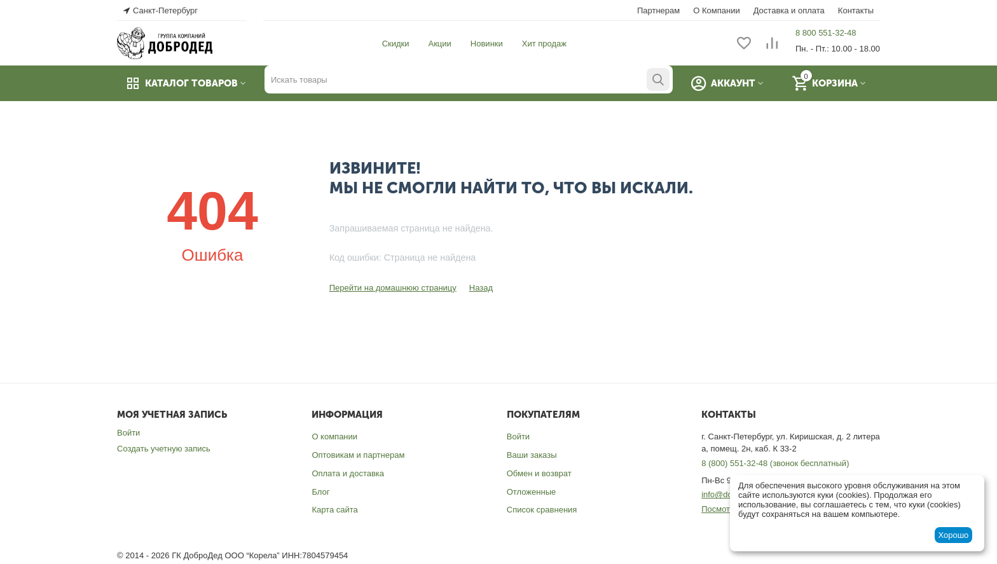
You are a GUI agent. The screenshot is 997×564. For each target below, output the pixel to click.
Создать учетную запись (163, 448)
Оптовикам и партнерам (358, 455)
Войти (128, 432)
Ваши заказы (532, 455)
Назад (481, 287)
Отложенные (531, 492)
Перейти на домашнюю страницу (393, 287)
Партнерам (658, 10)
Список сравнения (542, 509)
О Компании (716, 10)
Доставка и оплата (789, 10)
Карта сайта (334, 509)
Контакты (856, 10)
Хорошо (953, 535)
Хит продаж (544, 43)
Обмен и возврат (539, 473)
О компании (334, 436)
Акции (440, 43)
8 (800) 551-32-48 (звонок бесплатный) (775, 463)
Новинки (487, 43)
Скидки (395, 43)
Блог (320, 492)
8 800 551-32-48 (825, 33)
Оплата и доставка (348, 473)
